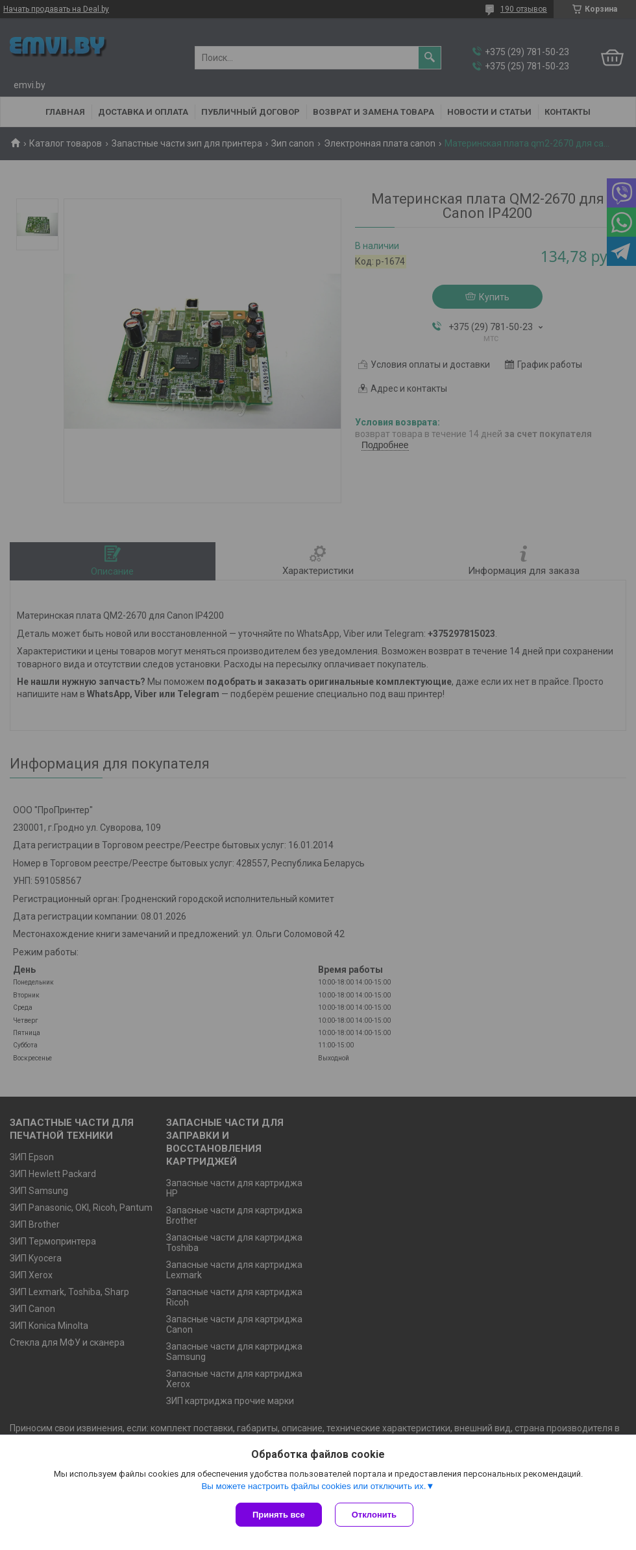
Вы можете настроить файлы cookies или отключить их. (313, 1486)
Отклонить (374, 1515)
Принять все (278, 1515)
